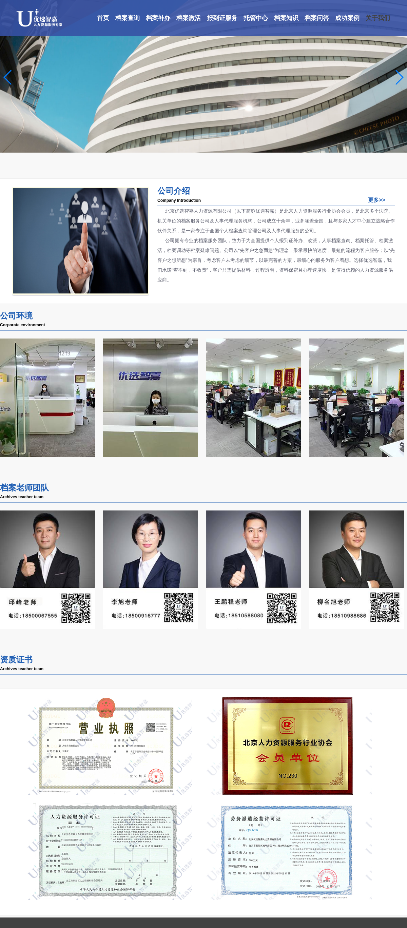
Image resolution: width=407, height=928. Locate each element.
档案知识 (286, 18)
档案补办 (158, 18)
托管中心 (256, 18)
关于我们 (378, 18)
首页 (103, 18)
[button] (8, 77)
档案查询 (127, 18)
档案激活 (188, 18)
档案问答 (317, 18)
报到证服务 (222, 18)
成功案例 (347, 18)
